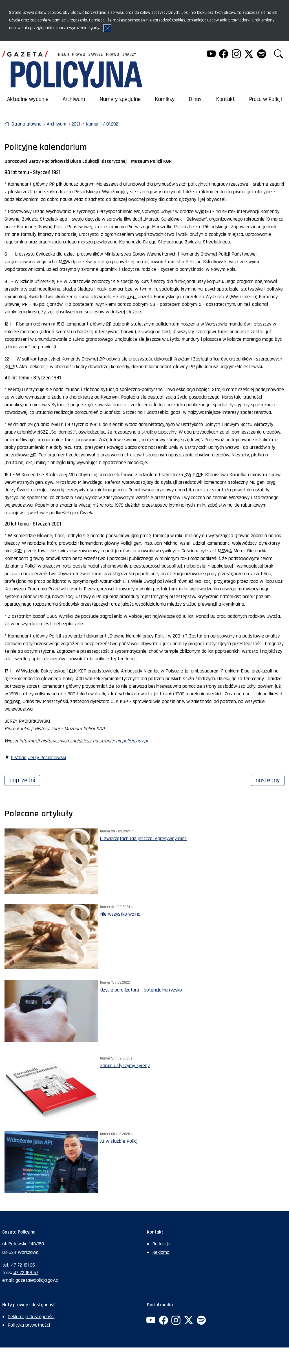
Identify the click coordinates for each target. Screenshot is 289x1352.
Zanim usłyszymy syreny (125, 1065)
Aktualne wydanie (27, 99)
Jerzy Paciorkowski (47, 757)
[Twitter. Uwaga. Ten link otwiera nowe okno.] (249, 54)
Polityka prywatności (29, 1325)
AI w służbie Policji (119, 1141)
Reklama (160, 1252)
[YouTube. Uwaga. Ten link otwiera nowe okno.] (211, 54)
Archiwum (74, 99)
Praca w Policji (265, 99)
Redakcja (161, 1244)
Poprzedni (24, 779)
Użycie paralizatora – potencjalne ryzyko (141, 990)
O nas (195, 99)
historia (19, 757)
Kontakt (225, 99)
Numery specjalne (120, 99)
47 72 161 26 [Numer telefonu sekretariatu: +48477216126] (23, 1265)
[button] (278, 54)
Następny (269, 779)
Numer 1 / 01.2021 (103, 124)
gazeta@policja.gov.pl (37, 1280)
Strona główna (26, 124)
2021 (76, 124)
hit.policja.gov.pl (132, 741)
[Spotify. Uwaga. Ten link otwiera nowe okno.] (261, 54)
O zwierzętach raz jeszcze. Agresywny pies (143, 838)
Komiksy (165, 99)
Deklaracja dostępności (31, 1316)
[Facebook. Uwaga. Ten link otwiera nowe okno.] (223, 54)
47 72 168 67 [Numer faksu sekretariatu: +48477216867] (25, 1272)
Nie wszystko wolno (120, 914)
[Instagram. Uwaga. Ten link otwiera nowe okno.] (236, 54)
